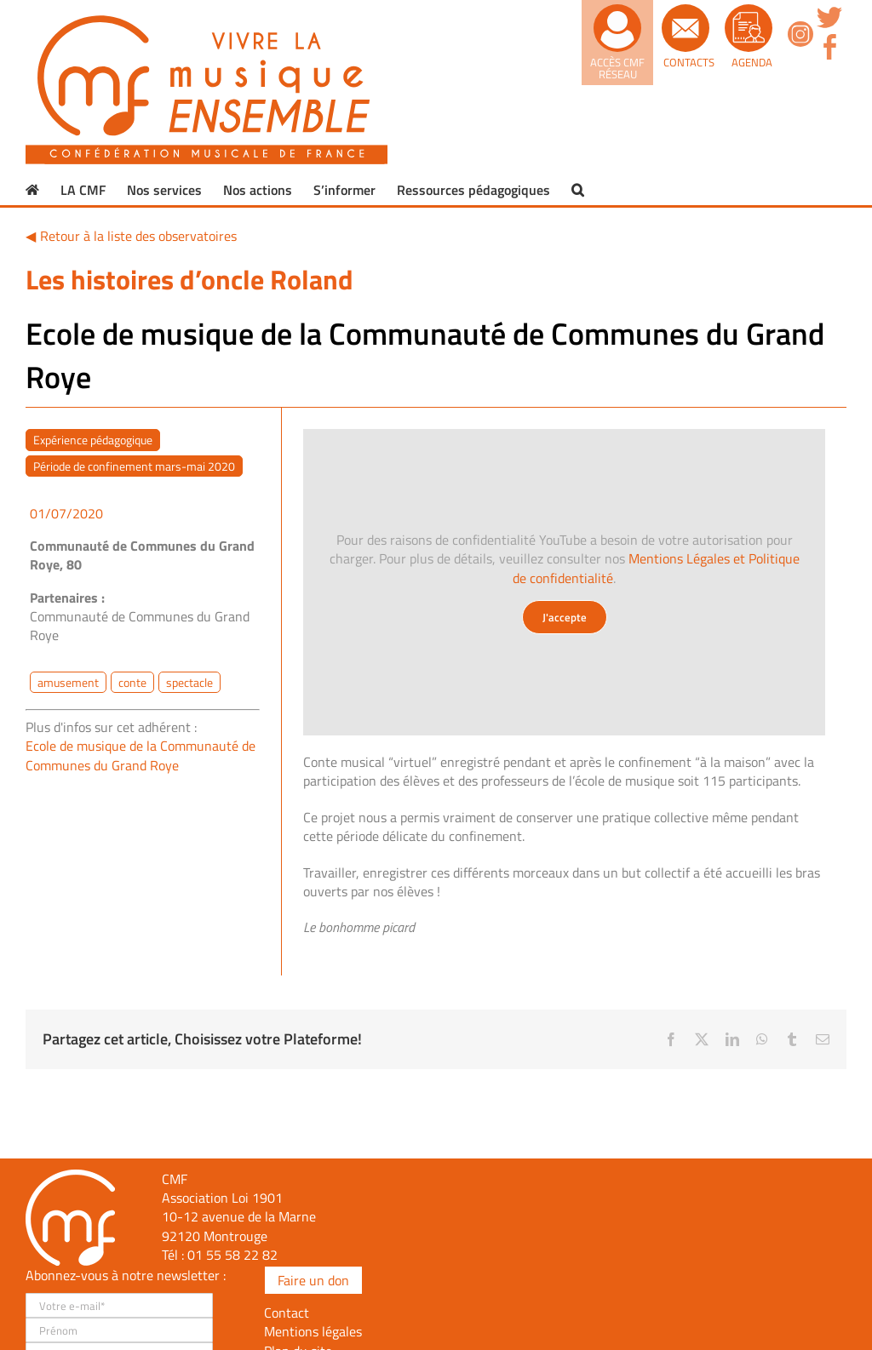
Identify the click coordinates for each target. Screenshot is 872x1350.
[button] (577, 190)
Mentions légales (313, 1331)
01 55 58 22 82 (232, 1254)
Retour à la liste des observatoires (138, 235)
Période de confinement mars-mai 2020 (134, 466)
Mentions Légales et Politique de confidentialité (656, 567)
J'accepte (564, 617)
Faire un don (313, 1280)
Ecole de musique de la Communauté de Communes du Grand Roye (140, 755)
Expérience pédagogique (92, 440)
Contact (286, 1312)
